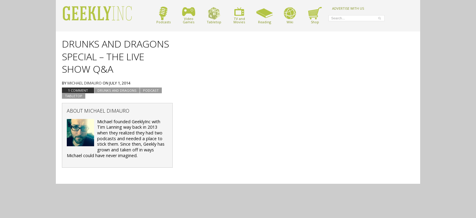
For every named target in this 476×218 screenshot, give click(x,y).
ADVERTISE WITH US (348, 8)
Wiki (290, 15)
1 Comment (78, 90)
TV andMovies (239, 15)
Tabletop (214, 15)
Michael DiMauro (84, 83)
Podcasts (163, 15)
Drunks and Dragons (117, 90)
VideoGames (188, 15)
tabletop (73, 96)
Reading (264, 15)
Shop (315, 15)
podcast (151, 90)
